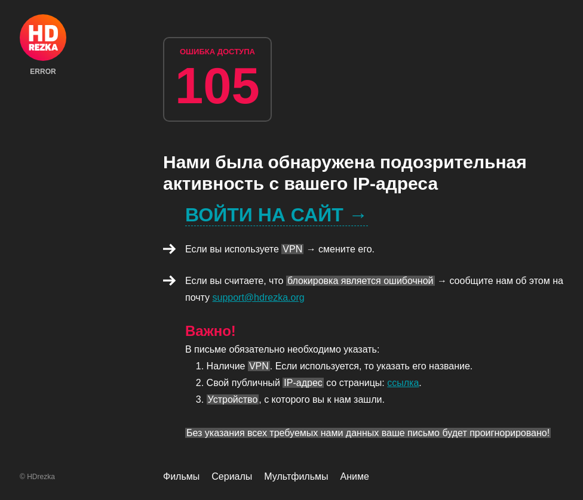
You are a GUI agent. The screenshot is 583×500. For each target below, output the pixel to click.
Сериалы (231, 476)
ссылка (403, 383)
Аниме (354, 476)
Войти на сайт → (276, 215)
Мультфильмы (296, 476)
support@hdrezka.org (259, 297)
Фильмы (181, 476)
